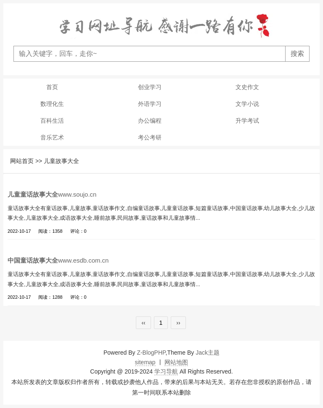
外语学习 (150, 103)
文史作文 (247, 87)
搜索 (297, 53)
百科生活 (52, 120)
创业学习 (150, 87)
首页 (52, 87)
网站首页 (22, 161)
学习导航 (166, 371)
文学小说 (247, 103)
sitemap (145, 362)
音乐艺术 (52, 137)
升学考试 (247, 120)
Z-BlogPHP (151, 352)
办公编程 (150, 120)
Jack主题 (208, 352)
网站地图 (176, 362)
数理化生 (52, 103)
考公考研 (150, 137)
